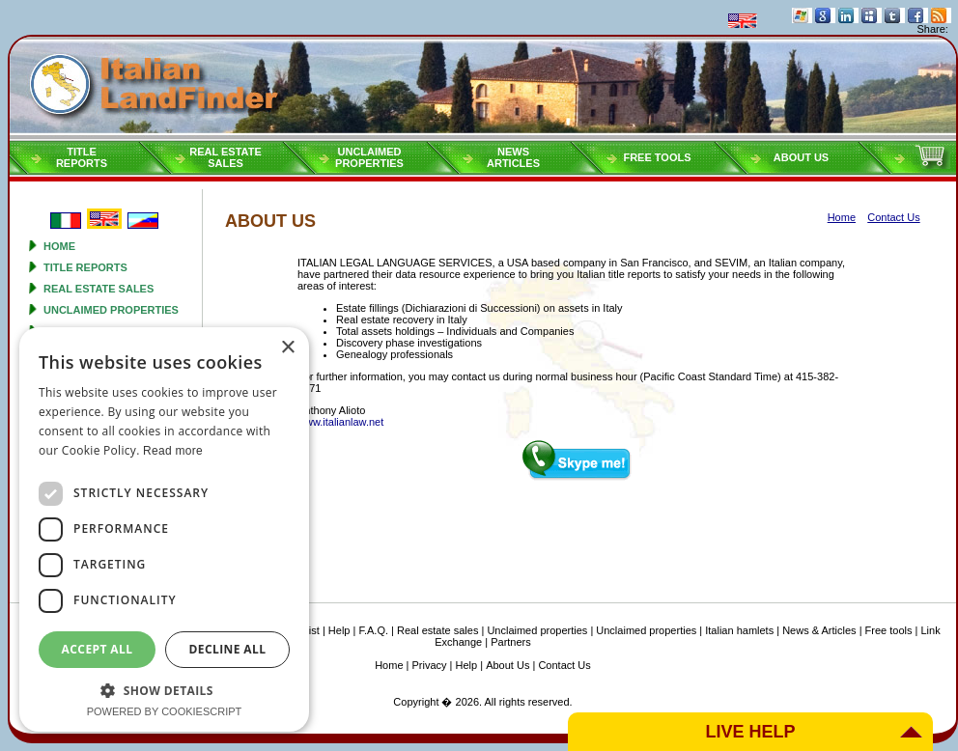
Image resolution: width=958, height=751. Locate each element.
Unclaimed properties (111, 310)
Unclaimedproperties (369, 157)
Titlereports (81, 157)
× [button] (287, 348)
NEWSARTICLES (513, 157)
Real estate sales (98, 288)
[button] (164, 690)
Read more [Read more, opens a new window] (173, 451)
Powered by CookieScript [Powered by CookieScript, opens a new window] (164, 711)
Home (59, 246)
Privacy (429, 665)
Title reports (85, 267)
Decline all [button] (228, 649)
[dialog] (164, 529)
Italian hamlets (739, 630)
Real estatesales (225, 157)
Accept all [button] (97, 649)
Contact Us (564, 665)
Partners (511, 642)
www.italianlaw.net (340, 422)
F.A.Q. (373, 630)
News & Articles (819, 630)
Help (339, 630)
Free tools (656, 157)
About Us (801, 157)
